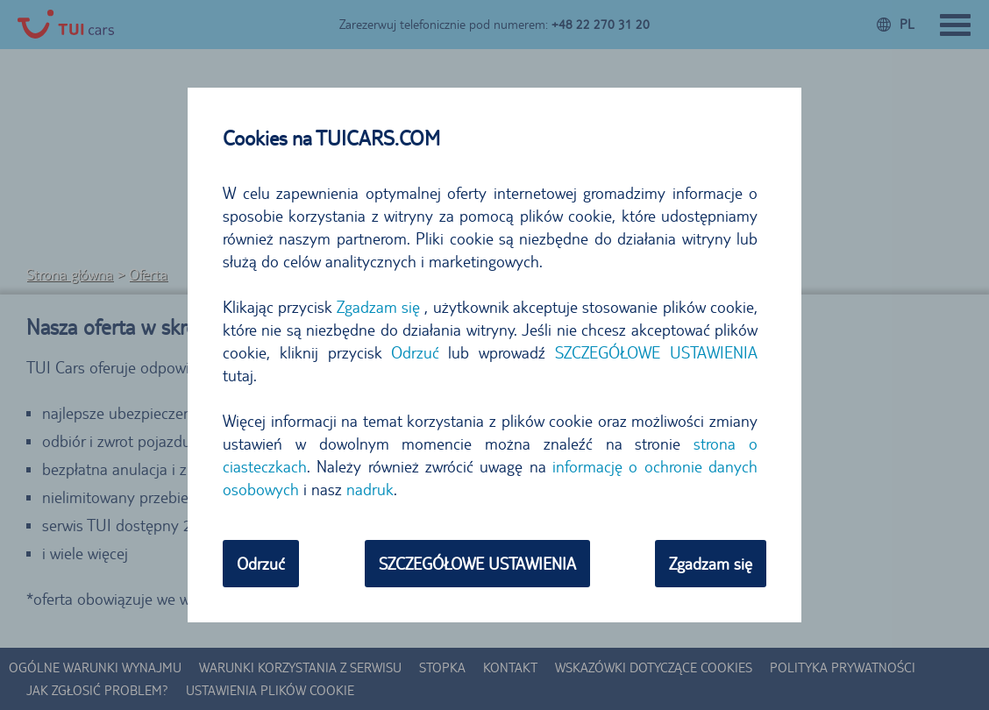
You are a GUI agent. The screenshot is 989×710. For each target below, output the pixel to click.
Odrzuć (415, 352)
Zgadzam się (378, 306)
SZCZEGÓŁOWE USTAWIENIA (656, 352)
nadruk (370, 489)
